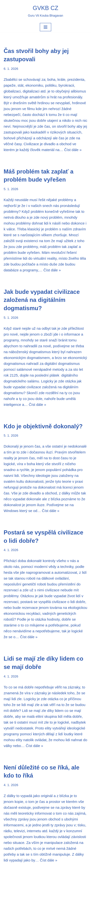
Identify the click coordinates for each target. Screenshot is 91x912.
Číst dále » (73, 150)
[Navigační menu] (45, 27)
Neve (28, 907)
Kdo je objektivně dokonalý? (43, 426)
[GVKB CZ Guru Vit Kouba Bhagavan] (45, 11)
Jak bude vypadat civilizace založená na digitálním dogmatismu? (42, 299)
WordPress (58, 907)
